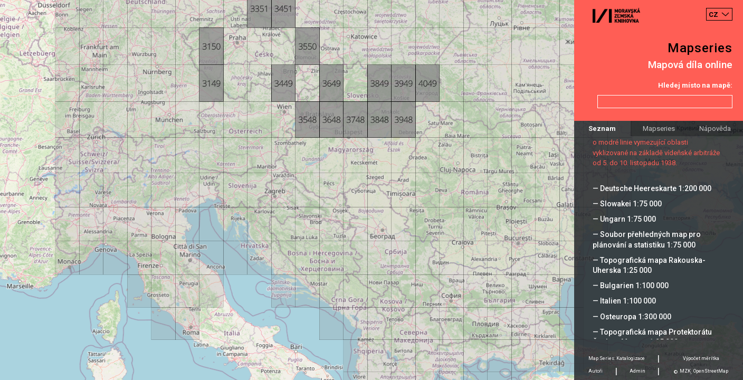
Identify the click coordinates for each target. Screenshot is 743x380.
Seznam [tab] (602, 128)
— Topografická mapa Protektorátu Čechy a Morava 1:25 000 (652, 337)
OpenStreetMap (710, 371)
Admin (637, 371)
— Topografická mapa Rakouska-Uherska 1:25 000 (649, 265)
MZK (685, 371)
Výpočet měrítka (701, 358)
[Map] (371, 190)
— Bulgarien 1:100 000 (631, 285)
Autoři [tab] (595, 371)
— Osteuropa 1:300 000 (632, 316)
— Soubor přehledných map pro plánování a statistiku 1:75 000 (647, 239)
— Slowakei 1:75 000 (627, 204)
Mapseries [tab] (659, 128)
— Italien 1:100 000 (624, 301)
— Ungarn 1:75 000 (624, 219)
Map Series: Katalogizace (616, 358)
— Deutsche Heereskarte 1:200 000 (652, 188)
